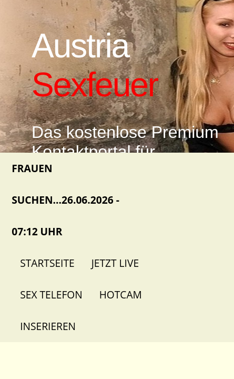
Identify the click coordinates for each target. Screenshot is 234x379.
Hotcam (120, 294)
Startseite (47, 263)
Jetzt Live (115, 263)
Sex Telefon (51, 294)
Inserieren (48, 326)
